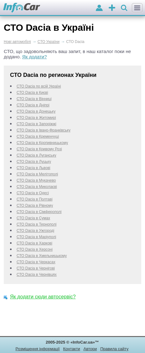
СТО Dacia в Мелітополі (37, 174)
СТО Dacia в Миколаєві (37, 187)
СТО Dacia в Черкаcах (36, 262)
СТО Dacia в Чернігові (36, 268)
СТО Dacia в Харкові (34, 243)
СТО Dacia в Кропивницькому (42, 143)
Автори (90, 348)
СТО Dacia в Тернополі (36, 224)
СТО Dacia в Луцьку (34, 161)
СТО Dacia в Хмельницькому (42, 256)
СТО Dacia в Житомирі (36, 117)
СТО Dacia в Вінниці (34, 99)
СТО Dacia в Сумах (33, 218)
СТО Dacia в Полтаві (35, 199)
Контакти (71, 348)
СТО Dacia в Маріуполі (36, 237)
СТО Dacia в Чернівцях (37, 274)
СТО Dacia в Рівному (35, 205)
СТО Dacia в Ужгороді (35, 230)
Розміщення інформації (38, 348)
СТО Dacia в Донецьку (36, 111)
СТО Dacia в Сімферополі (39, 212)
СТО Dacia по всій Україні (39, 86)
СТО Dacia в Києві (32, 92)
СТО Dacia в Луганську (36, 155)
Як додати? (34, 56)
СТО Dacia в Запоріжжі (36, 124)
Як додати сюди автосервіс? (43, 296)
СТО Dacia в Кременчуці (38, 136)
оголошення (112, 8)
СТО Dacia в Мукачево (36, 180)
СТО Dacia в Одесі (33, 193)
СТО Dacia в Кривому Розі (39, 149)
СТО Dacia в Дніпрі (33, 105)
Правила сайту (114, 348)
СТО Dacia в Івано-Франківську (43, 130)
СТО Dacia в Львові (33, 168)
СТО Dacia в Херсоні (35, 249)
